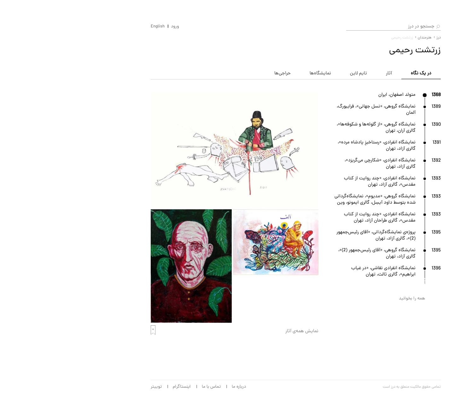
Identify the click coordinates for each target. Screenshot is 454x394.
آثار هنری (394, 82)
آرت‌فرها (395, 126)
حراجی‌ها (394, 111)
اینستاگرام (81, 387)
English (57, 27)
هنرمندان (394, 67)
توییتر (55, 387)
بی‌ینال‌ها (394, 141)
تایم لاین (257, 73)
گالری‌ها (396, 96)
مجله (398, 170)
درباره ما (138, 387)
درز (338, 38)
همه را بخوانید (311, 298)
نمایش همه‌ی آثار (201, 331)
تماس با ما (110, 387)
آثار (288, 73)
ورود (74, 27)
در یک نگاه (320, 73)
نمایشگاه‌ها (392, 52)
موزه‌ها (396, 156)
